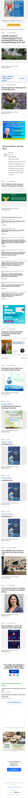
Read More (4, 225)
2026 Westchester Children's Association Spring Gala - (12, 231)
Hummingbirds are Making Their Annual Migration (13, 88)
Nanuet (3, 33)
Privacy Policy (17, 794)
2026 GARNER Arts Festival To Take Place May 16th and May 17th (12, 552)
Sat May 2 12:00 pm (7, 404)
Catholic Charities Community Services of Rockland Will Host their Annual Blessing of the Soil (13, 39)
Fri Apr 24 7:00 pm (6, 478)
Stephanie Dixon (5, 67)
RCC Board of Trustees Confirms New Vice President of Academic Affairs (13, 590)
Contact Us (10, 787)
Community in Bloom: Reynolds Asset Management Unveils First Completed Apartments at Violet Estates (11, 275)
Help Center (17, 787)
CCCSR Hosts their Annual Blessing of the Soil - (13, 222)
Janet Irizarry (4, 358)
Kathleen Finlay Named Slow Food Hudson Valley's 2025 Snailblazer (12, 333)
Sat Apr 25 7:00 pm (6, 442)
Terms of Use (10, 794)
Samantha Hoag (5, 578)
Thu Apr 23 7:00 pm (7, 514)
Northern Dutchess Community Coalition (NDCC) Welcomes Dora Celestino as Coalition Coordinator (12, 295)
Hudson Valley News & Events (10, 66)
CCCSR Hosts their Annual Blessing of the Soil (11, 407)
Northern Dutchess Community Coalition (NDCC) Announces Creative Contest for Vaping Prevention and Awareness (12, 264)
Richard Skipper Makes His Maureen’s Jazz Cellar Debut (11, 627)
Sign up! (14, 671)
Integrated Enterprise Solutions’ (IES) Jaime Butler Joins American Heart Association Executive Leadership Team (13, 254)
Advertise (14, 769)
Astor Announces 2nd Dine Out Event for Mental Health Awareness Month (12, 285)
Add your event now (14, 702)
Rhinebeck (11, 237)
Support (22, 78)
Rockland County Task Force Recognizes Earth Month (12, 369)
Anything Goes (7, 444)
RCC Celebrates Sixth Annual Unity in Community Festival (12, 185)
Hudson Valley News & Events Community (11, 217)
